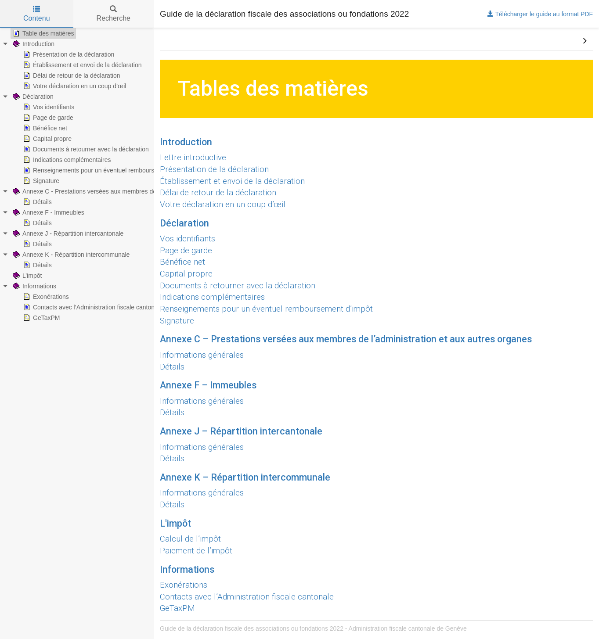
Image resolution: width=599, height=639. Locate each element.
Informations (187, 569)
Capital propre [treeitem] (47, 138)
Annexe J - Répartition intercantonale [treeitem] (67, 233)
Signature (177, 321)
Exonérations (183, 585)
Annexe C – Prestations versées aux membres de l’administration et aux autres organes (346, 339)
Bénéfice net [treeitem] (44, 128)
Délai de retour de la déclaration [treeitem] (71, 75)
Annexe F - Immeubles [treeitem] (47, 212)
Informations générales (202, 355)
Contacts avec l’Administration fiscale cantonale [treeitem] (92, 307)
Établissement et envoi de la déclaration (232, 181)
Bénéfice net (182, 262)
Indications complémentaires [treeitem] (66, 159)
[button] (584, 41)
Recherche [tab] (113, 14)
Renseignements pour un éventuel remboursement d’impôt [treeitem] (107, 170)
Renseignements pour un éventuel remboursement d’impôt (266, 309)
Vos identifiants (187, 239)
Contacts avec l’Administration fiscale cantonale (247, 597)
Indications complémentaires (212, 297)
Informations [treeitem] (33, 286)
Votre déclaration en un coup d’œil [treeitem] (74, 86)
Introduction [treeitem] (32, 44)
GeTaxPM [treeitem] (41, 317)
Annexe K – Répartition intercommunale (245, 477)
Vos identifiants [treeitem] (48, 107)
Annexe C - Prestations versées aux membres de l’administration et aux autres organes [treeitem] (135, 191)
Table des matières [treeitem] (42, 33)
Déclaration (184, 223)
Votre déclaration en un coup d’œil (222, 204)
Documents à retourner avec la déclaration (237, 286)
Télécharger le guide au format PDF (540, 14)
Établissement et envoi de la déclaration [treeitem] (81, 65)
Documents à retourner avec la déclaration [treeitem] (85, 149)
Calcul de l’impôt (190, 539)
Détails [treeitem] (37, 202)
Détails (172, 367)
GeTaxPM (177, 608)
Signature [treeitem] (40, 181)
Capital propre (186, 274)
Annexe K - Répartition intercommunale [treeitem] (70, 254)
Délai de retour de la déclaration (218, 192)
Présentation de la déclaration (214, 169)
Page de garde (186, 250)
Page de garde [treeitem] (47, 117)
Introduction (186, 141)
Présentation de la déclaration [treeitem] (68, 54)
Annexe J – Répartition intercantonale (241, 431)
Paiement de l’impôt (196, 551)
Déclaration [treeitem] (32, 96)
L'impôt (175, 523)
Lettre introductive (193, 157)
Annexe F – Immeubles (208, 385)
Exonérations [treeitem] (45, 296)
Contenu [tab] (36, 14)
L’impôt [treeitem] (26, 275)
